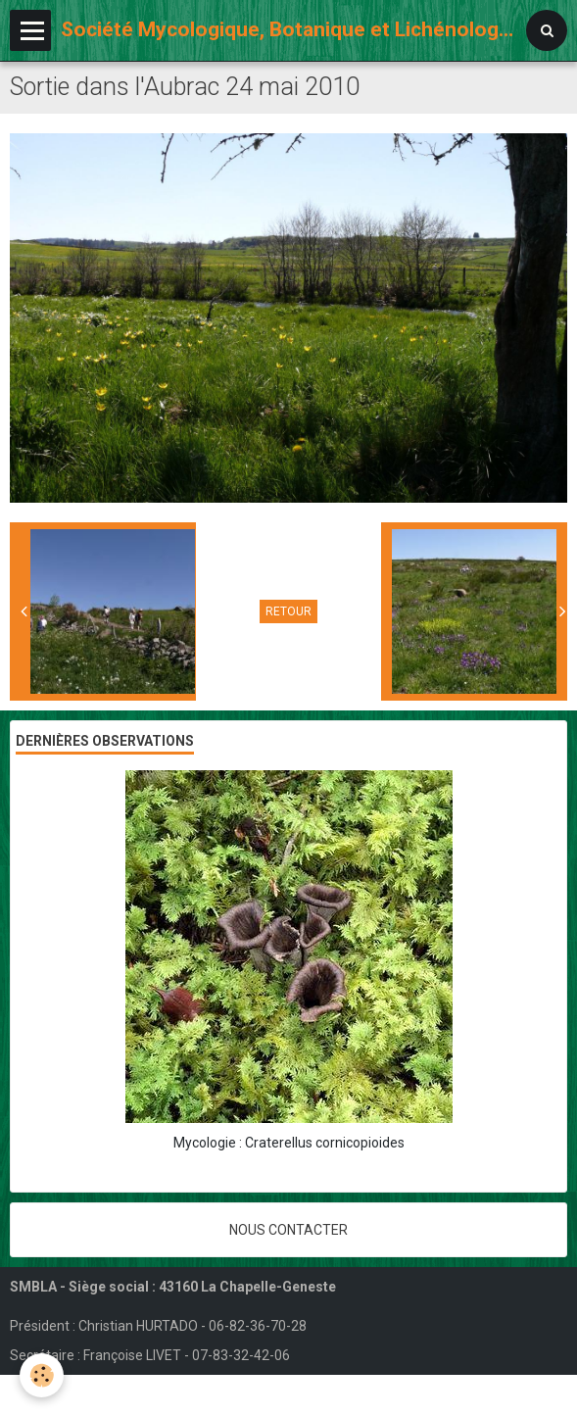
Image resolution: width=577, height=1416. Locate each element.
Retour (288, 611)
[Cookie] (42, 1375)
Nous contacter (288, 1230)
